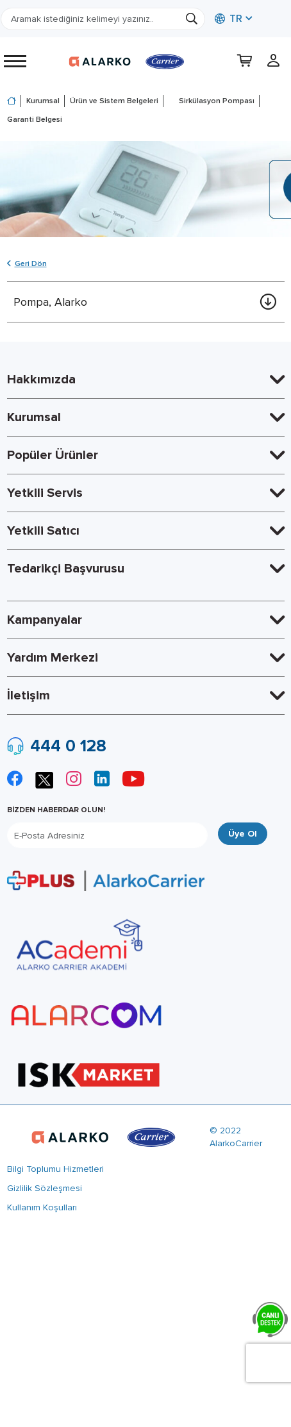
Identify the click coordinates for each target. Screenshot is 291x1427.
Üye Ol (242, 833)
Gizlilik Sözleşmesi (44, 1188)
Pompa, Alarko (50, 302)
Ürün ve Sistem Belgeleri (114, 101)
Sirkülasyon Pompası (216, 101)
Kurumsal (43, 101)
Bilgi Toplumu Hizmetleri (55, 1169)
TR (228, 18)
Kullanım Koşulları (42, 1207)
